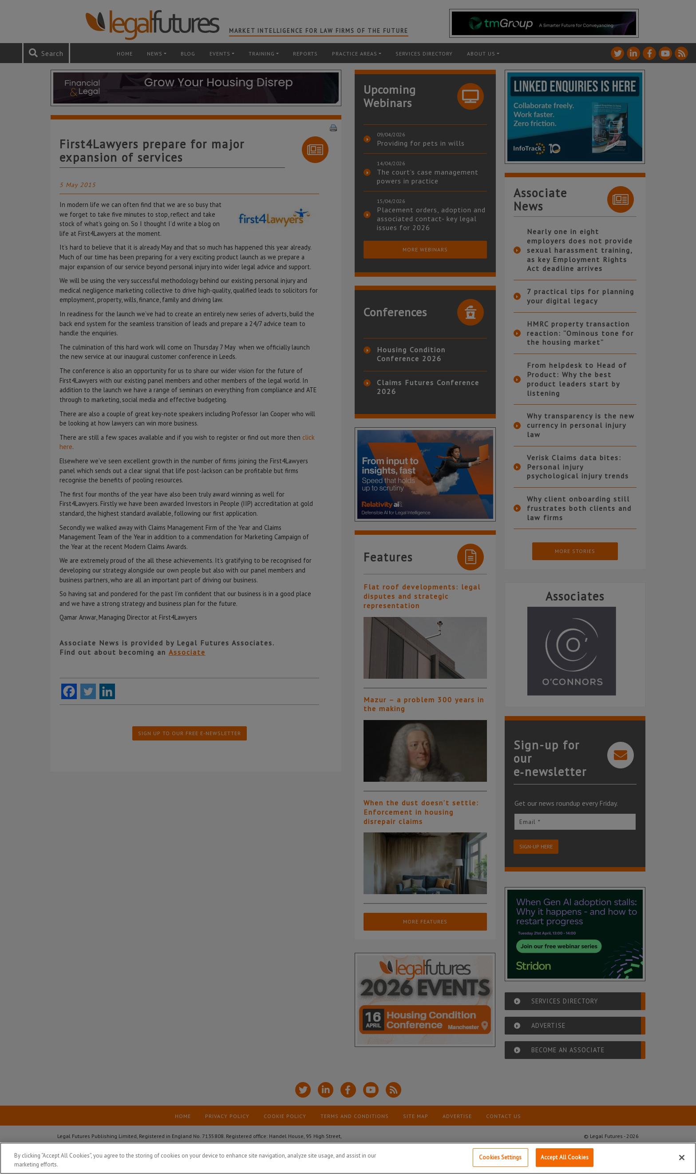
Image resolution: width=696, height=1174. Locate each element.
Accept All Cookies (565, 1157)
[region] (348, 1158)
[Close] (682, 1157)
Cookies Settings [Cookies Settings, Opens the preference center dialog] (500, 1157)
